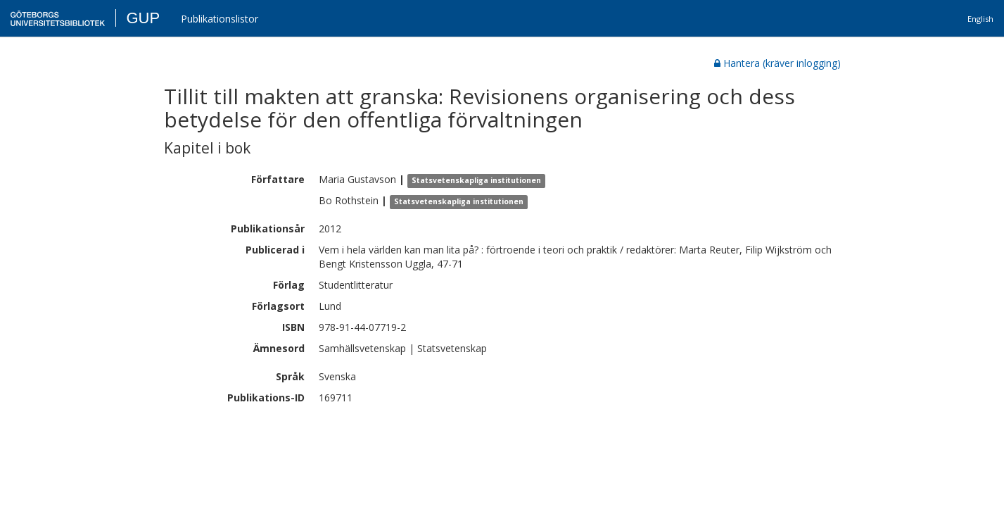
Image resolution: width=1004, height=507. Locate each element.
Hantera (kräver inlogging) (777, 63)
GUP (143, 18)
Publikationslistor (219, 18)
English (980, 18)
